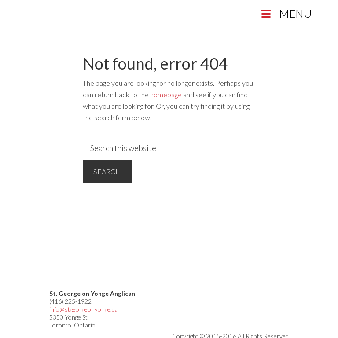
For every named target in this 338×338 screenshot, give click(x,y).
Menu (285, 13)
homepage (166, 94)
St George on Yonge (88, 16)
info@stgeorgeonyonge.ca (83, 309)
